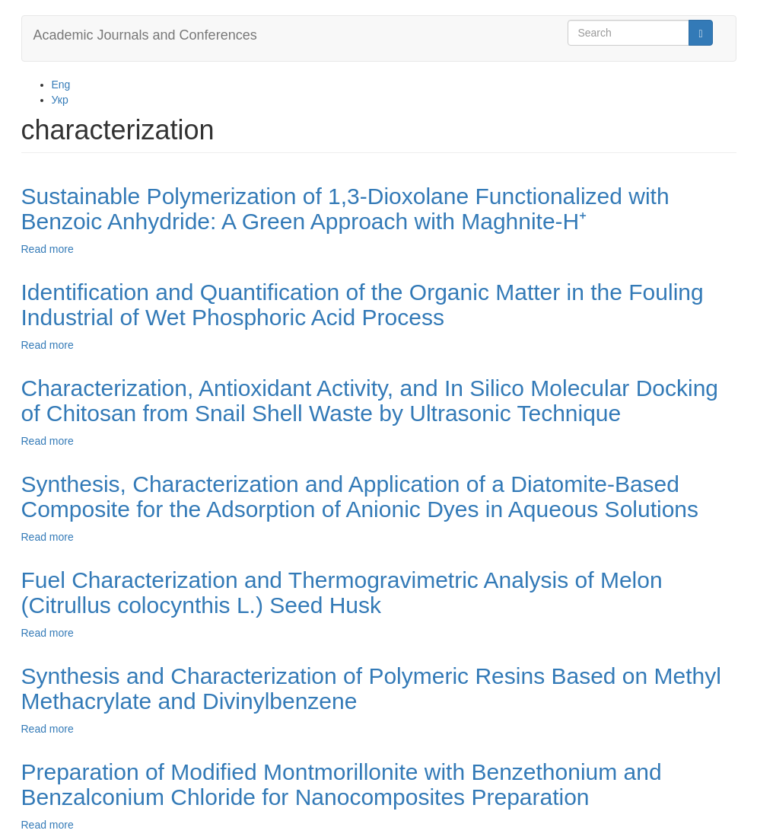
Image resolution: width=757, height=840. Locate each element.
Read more (47, 249)
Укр (60, 100)
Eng (61, 84)
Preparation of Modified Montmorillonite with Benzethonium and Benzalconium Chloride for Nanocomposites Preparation (341, 784)
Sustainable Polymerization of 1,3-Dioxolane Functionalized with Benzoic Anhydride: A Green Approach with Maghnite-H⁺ (345, 209)
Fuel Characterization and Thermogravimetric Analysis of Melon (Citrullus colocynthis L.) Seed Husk (342, 592)
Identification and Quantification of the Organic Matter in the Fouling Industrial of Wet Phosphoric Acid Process (362, 304)
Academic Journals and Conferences (145, 35)
